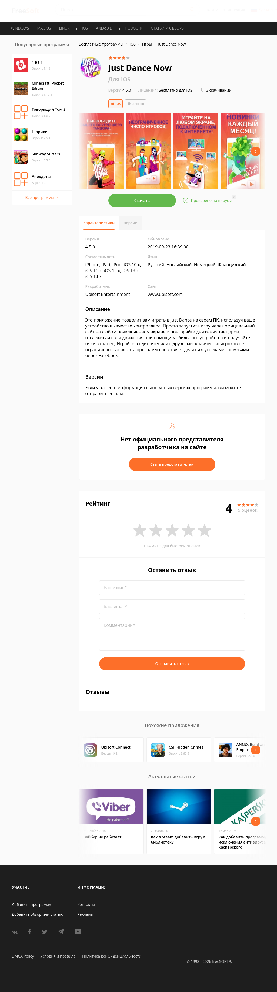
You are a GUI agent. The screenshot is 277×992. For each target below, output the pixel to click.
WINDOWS (20, 28)
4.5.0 (119, 90)
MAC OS (44, 28)
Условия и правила (57, 956)
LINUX (64, 28)
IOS (85, 28)
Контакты (86, 904)
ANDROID (104, 28)
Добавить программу (31, 904)
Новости (134, 28)
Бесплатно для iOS (175, 90)
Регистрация (233, 10)
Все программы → (42, 197)
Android (135, 104)
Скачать (142, 200)
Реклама (85, 914)
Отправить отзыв (172, 663)
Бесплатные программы (101, 44)
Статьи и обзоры (168, 28)
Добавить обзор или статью (38, 914)
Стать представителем (172, 464)
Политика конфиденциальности (111, 956)
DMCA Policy (23, 956)
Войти (212, 10)
